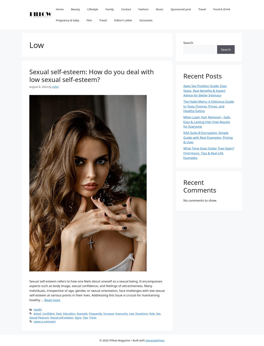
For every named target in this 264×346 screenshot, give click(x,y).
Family (109, 9)
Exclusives (146, 20)
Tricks (92, 317)
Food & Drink (221, 9)
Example (82, 313)
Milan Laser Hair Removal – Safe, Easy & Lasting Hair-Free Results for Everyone (207, 122)
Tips (85, 317)
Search (188, 43)
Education (69, 313)
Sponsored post (181, 9)
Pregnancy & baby (67, 20)
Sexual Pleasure (39, 317)
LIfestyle (92, 9)
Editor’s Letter (123, 20)
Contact (126, 9)
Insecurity (121, 313)
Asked (37, 313)
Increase (108, 313)
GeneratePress (155, 340)
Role (152, 313)
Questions (141, 313)
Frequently (95, 313)
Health (38, 309)
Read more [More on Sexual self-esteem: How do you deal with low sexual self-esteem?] (52, 300)
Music (159, 9)
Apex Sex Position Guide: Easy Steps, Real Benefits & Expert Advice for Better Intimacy (205, 90)
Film (89, 20)
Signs (78, 317)
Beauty (75, 9)
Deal (59, 313)
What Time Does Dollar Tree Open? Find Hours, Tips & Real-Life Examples (208, 153)
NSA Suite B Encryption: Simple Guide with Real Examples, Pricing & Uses (208, 137)
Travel (202, 9)
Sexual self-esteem (61, 317)
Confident (49, 313)
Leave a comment (45, 321)
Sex (158, 313)
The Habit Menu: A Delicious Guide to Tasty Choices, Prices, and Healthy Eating (208, 106)
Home (60, 9)
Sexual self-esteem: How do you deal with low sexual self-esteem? (91, 75)
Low (131, 313)
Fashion (143, 9)
